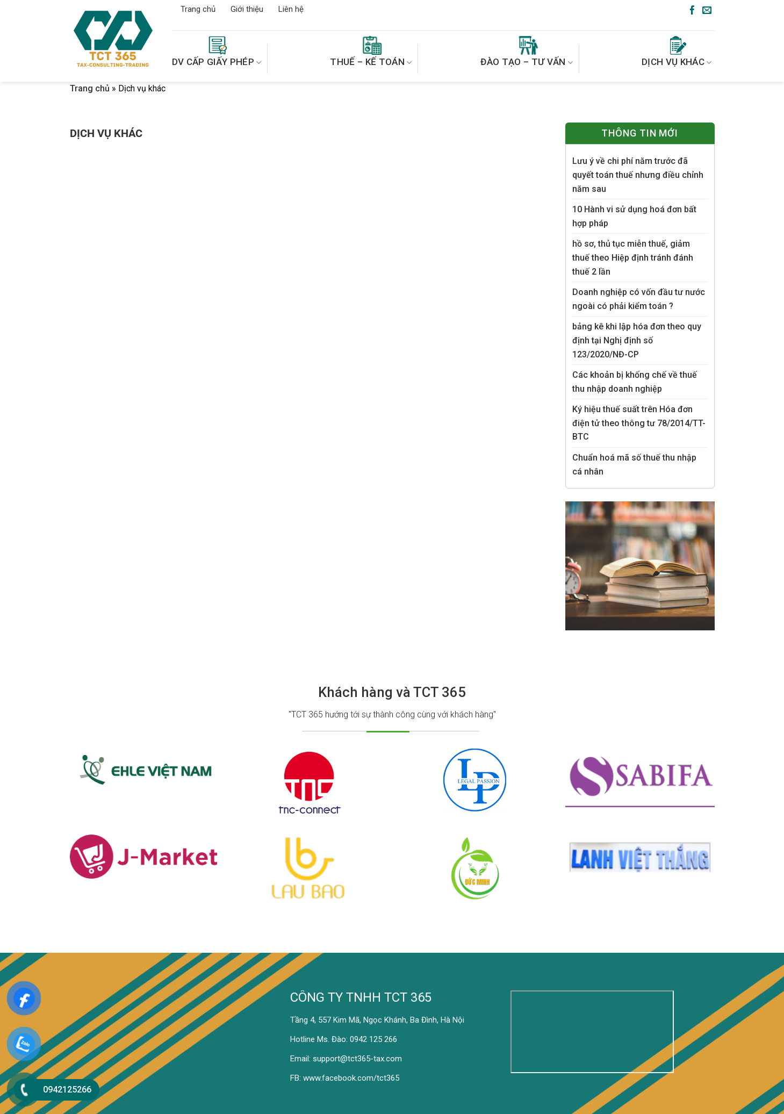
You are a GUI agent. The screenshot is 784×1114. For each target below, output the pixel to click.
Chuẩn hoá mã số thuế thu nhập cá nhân (634, 464)
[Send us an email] (706, 10)
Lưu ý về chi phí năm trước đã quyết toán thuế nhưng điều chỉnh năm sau (637, 174)
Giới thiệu (247, 9)
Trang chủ (90, 88)
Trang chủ (198, 9)
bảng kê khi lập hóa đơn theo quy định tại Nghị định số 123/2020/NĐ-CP (636, 340)
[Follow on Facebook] (692, 10)
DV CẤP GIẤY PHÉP (217, 52)
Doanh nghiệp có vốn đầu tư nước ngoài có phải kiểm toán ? (638, 299)
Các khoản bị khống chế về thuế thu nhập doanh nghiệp (634, 382)
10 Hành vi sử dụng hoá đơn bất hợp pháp (634, 216)
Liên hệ (291, 9)
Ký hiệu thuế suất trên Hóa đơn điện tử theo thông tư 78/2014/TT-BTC (639, 423)
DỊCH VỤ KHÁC (677, 52)
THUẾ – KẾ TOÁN (371, 52)
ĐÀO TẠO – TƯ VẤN (526, 52)
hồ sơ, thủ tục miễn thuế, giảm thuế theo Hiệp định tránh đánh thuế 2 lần (632, 257)
